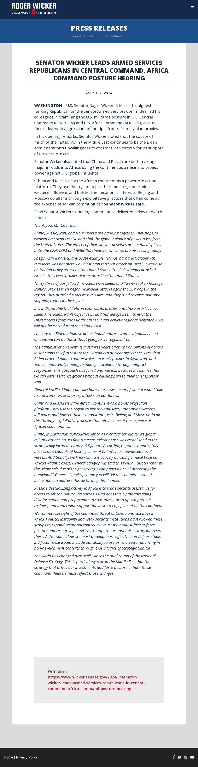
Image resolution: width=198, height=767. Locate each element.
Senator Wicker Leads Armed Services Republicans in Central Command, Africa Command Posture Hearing (99, 70)
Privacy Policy (27, 757)
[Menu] (192, 8)
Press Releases (99, 28)
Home (77, 36)
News (92, 36)
